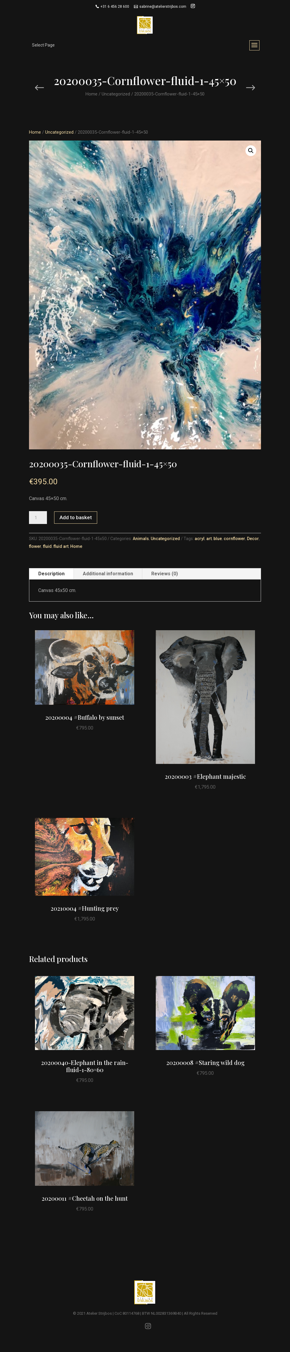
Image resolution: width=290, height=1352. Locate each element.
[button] (250, 150)
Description (51, 573)
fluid (47, 546)
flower (35, 546)
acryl (199, 538)
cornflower (234, 538)
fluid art (61, 546)
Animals (141, 538)
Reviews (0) (164, 573)
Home (91, 94)
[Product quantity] (38, 517)
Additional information (108, 573)
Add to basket (75, 517)
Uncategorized (116, 94)
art (209, 538)
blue (217, 538)
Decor (253, 538)
